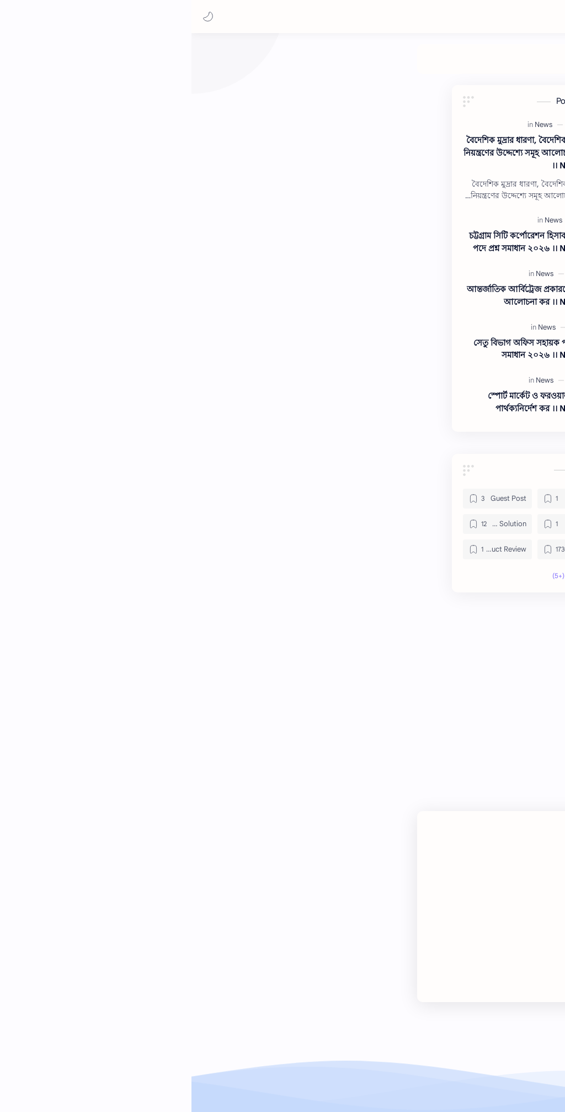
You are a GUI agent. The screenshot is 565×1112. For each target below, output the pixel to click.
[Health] (315, 64)
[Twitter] (448, 989)
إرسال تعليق (352, 843)
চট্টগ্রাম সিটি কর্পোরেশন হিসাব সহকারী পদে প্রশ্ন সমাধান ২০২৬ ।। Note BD (92, 247)
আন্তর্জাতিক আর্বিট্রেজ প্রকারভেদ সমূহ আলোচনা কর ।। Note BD (91, 301)
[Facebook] (483, 989)
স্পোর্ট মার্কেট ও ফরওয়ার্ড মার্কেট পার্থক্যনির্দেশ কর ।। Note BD (102, 407)
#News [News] (492, 744)
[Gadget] (133, 504)
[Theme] (116, 64)
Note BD (448, 1083)
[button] (19, 16)
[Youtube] (415, 989)
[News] (217, 64)
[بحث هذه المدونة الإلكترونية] (336, 17)
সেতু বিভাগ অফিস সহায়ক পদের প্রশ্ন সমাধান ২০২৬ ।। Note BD (94, 354)
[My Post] (357, 64)
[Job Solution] (265, 64)
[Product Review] (164, 64)
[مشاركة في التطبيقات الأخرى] (270, 776)
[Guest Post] (399, 64)
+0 (468, 697)
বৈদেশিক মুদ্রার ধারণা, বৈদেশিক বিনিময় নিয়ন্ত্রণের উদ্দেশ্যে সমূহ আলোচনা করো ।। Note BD (89, 158)
